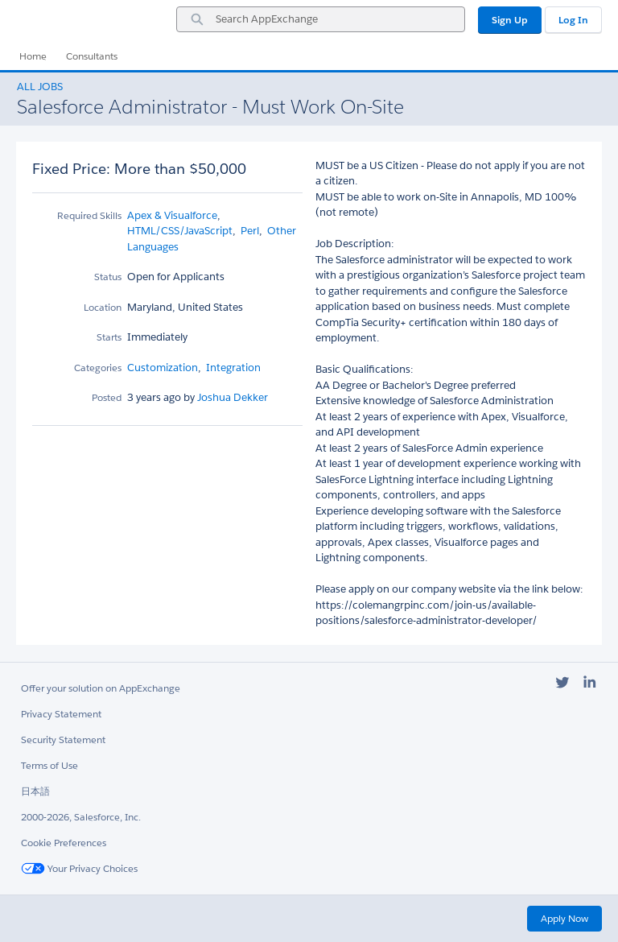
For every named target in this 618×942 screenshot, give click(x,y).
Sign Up (510, 20)
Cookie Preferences (63, 842)
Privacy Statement (61, 714)
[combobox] (320, 19)
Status (108, 276)
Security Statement (63, 739)
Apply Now (564, 918)
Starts (109, 337)
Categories (98, 367)
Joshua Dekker (231, 397)
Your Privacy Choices (79, 868)
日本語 (35, 791)
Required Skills (89, 215)
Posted (107, 397)
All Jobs (40, 86)
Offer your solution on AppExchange (100, 688)
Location (103, 307)
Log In (573, 20)
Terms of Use (49, 765)
